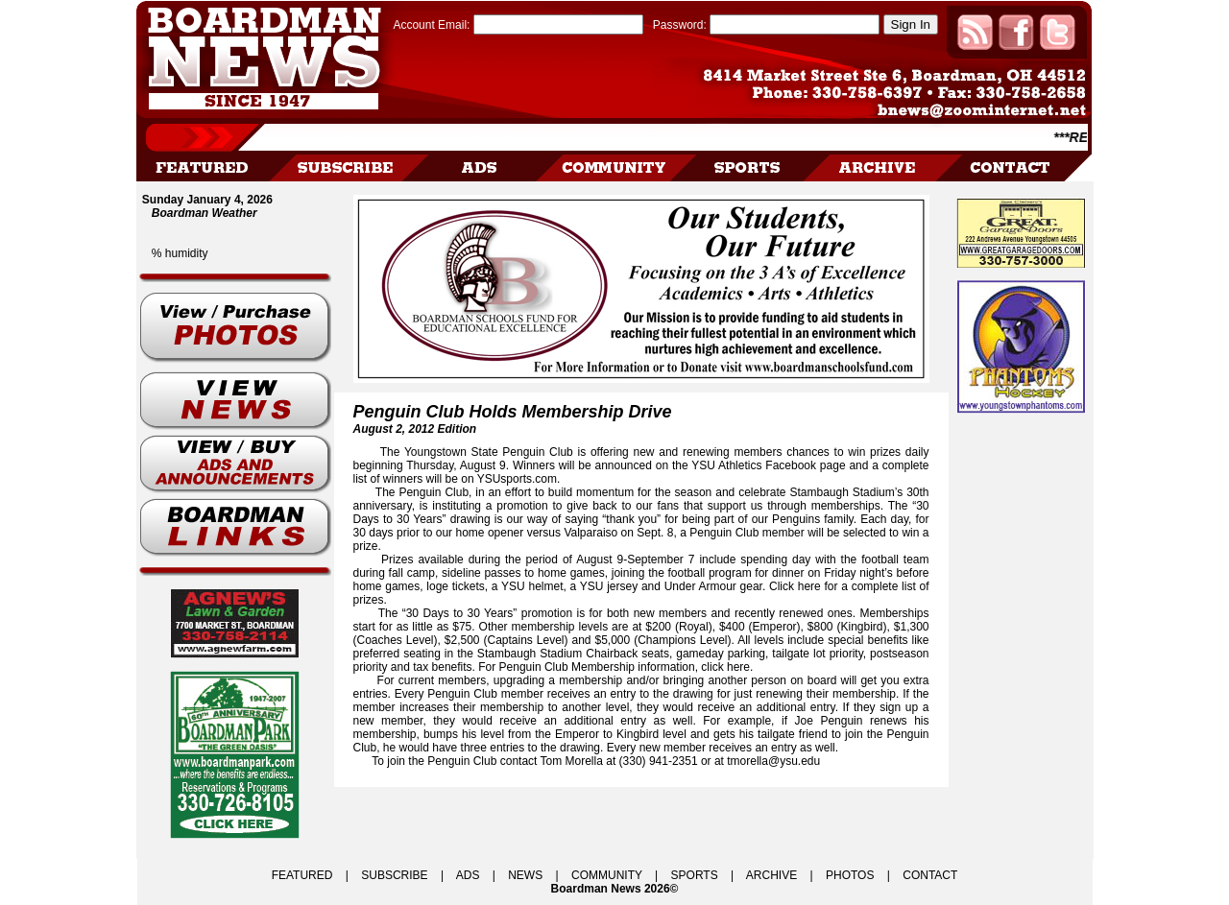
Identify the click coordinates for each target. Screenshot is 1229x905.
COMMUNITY (606, 875)
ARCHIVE (771, 875)
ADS (468, 875)
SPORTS (694, 875)
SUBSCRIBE (394, 875)
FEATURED (302, 875)
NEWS (525, 875)
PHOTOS (850, 875)
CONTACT (930, 875)
